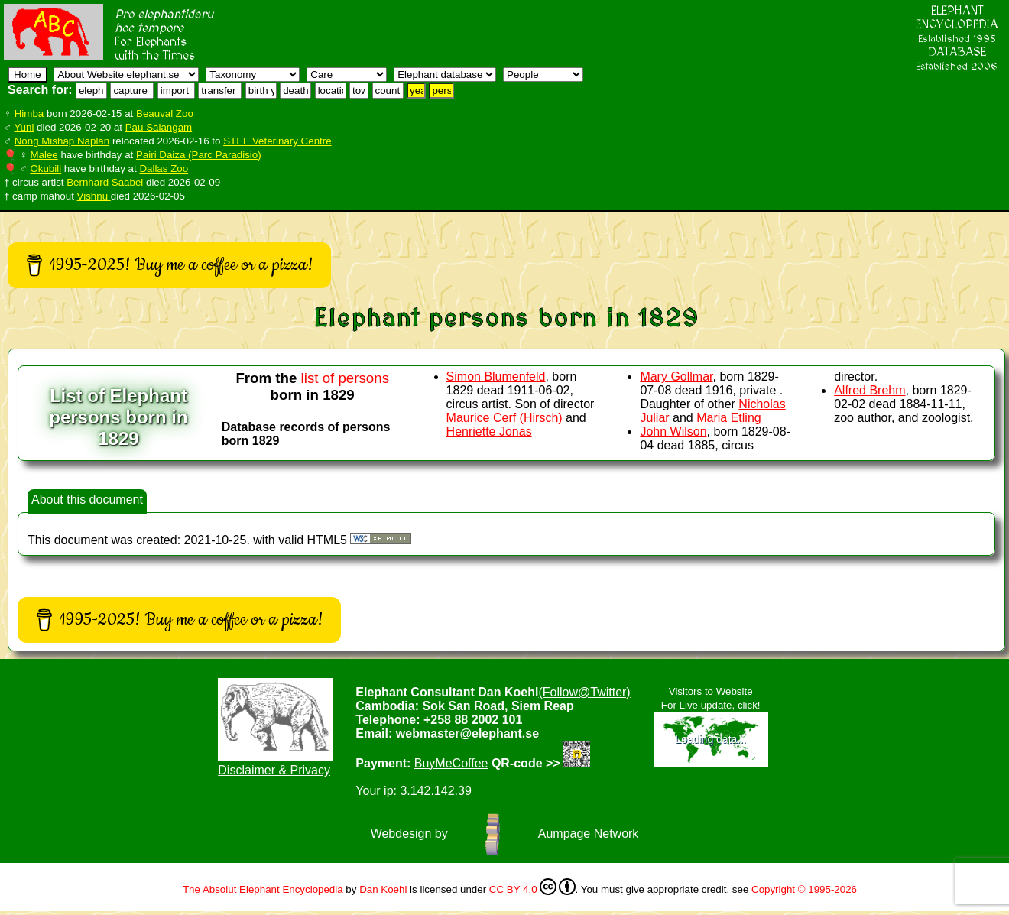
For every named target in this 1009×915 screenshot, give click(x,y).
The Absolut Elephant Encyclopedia (263, 889)
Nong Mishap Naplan (62, 141)
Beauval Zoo (164, 113)
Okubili (45, 168)
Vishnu (94, 196)
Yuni (24, 127)
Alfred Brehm (869, 390)
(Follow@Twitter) (584, 692)
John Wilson (673, 431)
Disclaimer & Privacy (274, 770)
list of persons (345, 378)
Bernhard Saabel (105, 182)
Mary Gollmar (676, 376)
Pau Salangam (158, 127)
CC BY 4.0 (532, 886)
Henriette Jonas (489, 431)
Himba (29, 113)
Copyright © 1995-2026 (804, 889)
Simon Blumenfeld (496, 376)
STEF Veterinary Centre (277, 141)
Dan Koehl (383, 889)
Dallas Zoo (163, 168)
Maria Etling (728, 417)
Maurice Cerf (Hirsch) (504, 417)
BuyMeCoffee (451, 763)
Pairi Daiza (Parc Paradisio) (198, 155)
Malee (43, 155)
